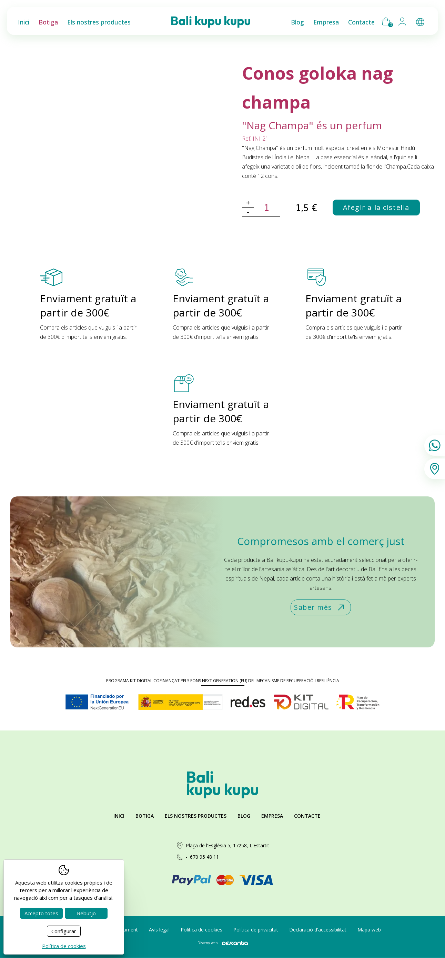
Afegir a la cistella (377, 207)
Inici (118, 816)
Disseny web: (223, 943)
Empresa (272, 816)
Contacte (307, 816)
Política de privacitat (255, 930)
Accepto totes (41, 913)
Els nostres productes (195, 816)
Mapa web (369, 930)
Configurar (63, 931)
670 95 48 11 (204, 857)
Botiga (144, 816)
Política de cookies (201, 930)
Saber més (319, 608)
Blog (243, 816)
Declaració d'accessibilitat (317, 930)
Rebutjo (86, 913)
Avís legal (159, 930)
